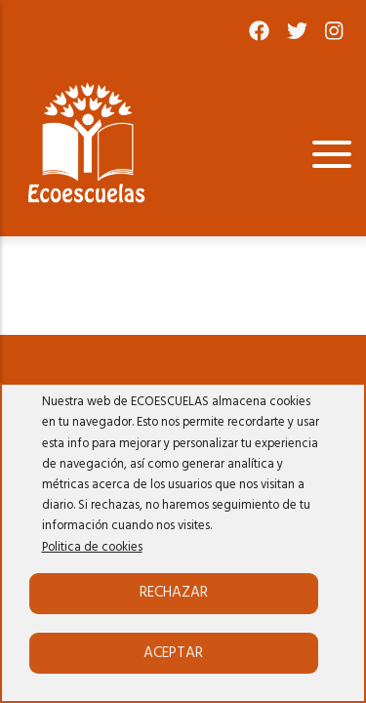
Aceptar (173, 653)
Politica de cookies (92, 548)
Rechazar (174, 592)
